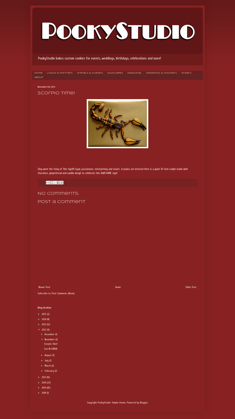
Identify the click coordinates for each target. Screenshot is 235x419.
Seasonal (134, 73)
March (48, 365)
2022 (44, 329)
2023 (44, 324)
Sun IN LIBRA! (50, 348)
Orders (186, 73)
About (38, 77)
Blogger (144, 402)
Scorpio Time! (50, 343)
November (50, 339)
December (50, 334)
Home (38, 73)
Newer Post (44, 287)
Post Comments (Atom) (63, 293)
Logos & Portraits (60, 73)
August (49, 355)
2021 (44, 377)
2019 (44, 387)
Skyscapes (115, 73)
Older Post (191, 287)
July (47, 360)
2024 (44, 319)
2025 (44, 314)
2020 (44, 382)
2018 (44, 392)
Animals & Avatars (90, 73)
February (50, 370)
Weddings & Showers (161, 73)
